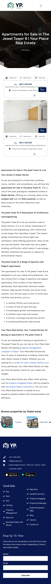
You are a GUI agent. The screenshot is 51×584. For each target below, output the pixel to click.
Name (5, 554)
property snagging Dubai (21, 383)
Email (5, 563)
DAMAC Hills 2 (44, 422)
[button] (41, 6)
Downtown (18, 422)
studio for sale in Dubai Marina (29, 362)
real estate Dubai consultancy (19, 387)
